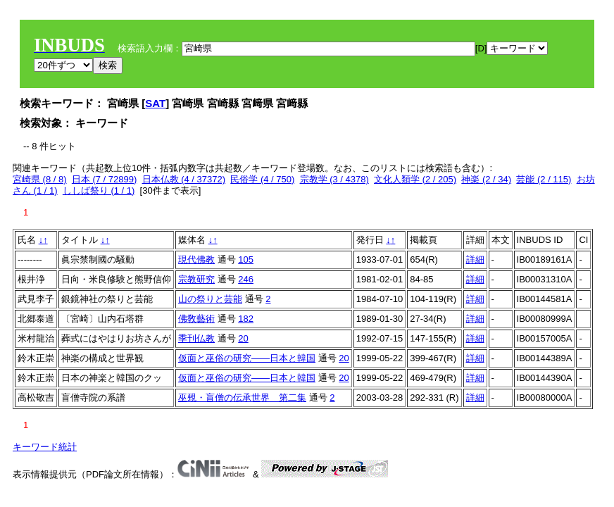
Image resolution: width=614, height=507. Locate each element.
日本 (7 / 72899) (104, 179)
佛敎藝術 (196, 318)
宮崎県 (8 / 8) (40, 179)
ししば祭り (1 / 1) (99, 190)
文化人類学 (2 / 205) (415, 179)
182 (245, 318)
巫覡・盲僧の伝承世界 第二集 (242, 397)
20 (243, 338)
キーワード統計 (45, 447)
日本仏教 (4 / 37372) (184, 179)
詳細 (475, 259)
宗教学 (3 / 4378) (334, 179)
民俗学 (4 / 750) (262, 179)
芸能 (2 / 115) (543, 179)
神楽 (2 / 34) (486, 179)
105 (245, 259)
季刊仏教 (196, 338)
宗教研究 (196, 279)
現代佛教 (196, 259)
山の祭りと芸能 (210, 299)
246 (245, 279)
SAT (155, 103)
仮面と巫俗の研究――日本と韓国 (246, 358)
